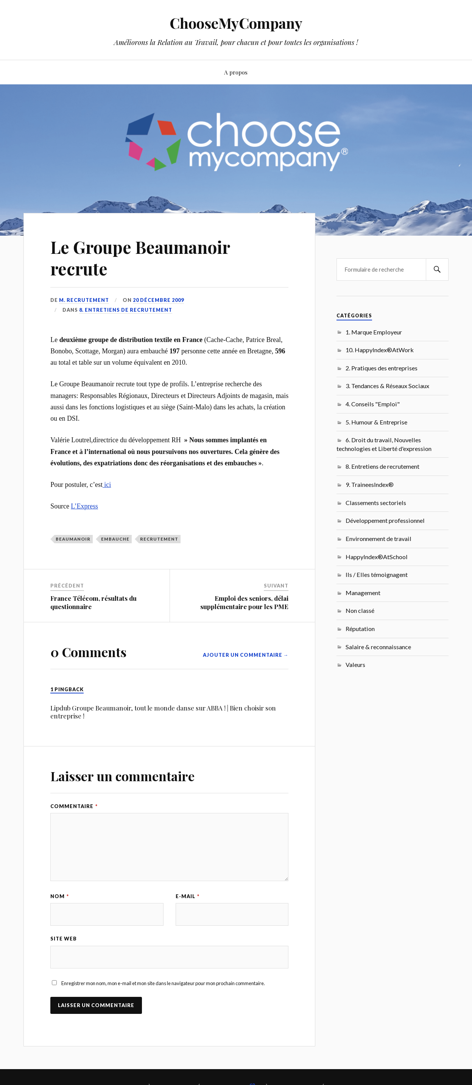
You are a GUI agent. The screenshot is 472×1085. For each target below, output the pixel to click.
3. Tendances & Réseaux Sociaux (387, 385)
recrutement (159, 538)
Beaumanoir (73, 538)
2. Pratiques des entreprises (381, 368)
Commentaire (74, 806)
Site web (63, 939)
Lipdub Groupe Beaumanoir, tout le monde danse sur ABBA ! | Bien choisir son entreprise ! (163, 712)
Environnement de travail (378, 538)
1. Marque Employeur (374, 332)
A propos (236, 72)
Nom (59, 896)
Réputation (360, 628)
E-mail (187, 896)
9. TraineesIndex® (370, 484)
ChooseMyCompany (236, 23)
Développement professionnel (385, 520)
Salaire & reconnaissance (378, 646)
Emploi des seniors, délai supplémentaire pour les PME (244, 602)
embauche (115, 538)
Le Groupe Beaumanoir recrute (140, 258)
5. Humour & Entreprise (376, 422)
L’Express (84, 506)
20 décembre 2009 (158, 300)
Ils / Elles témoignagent (377, 574)
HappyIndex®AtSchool (377, 556)
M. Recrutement (84, 300)
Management (363, 592)
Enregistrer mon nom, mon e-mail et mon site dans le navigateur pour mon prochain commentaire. (163, 983)
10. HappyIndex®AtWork (380, 349)
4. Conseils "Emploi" (373, 403)
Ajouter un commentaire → (246, 655)
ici (107, 484)
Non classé (360, 610)
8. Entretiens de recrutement (125, 310)
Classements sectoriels (376, 502)
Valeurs (355, 664)
